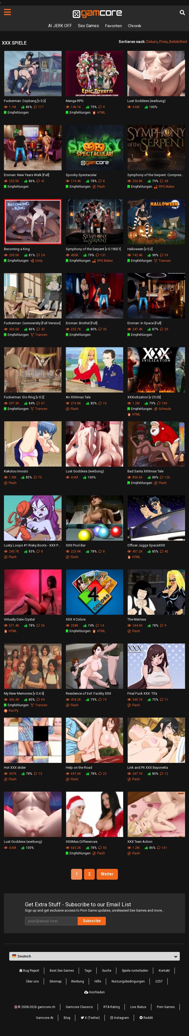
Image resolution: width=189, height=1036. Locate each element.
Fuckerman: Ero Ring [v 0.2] (24, 397)
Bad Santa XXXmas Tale (145, 471)
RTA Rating (111, 1007)
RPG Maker (164, 186)
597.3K (11, 403)
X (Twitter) (90, 1018)
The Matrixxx (136, 619)
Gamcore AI (44, 1018)
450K (72, 255)
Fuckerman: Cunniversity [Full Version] (32, 323)
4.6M (133, 107)
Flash (98, 186)
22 (102, 774)
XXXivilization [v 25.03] (144, 397)
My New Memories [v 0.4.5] (24, 693)
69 (41, 699)
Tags (88, 971)
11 (164, 699)
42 (41, 329)
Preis (163, 42)
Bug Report (29, 971)
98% (153, 255)
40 (164, 551)
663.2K (73, 848)
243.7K (11, 551)
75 (38, 477)
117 (39, 107)
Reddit (146, 1018)
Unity (37, 261)
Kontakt (164, 971)
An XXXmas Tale (78, 397)
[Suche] (182, 12)
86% (26, 107)
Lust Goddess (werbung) (146, 101)
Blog (67, 1018)
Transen (162, 261)
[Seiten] (7, 12)
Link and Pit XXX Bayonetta (147, 767)
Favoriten (113, 25)
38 (164, 181)
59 (164, 255)
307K (10, 774)
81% (29, 255)
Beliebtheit (178, 42)
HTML (98, 112)
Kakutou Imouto (16, 471)
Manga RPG (74, 101)
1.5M (10, 477)
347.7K (134, 774)
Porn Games (166, 1007)
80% (91, 329)
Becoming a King (17, 249)
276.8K (73, 403)
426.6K (11, 329)
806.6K (134, 477)
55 (102, 848)
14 (100, 625)
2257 (159, 982)
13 (38, 774)
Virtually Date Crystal (19, 619)
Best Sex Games (62, 971)
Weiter (108, 874)
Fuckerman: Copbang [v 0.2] (25, 101)
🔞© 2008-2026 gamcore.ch (34, 1007)
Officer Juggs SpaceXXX (146, 545)
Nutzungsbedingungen (128, 982)
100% (151, 107)
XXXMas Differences (81, 841)
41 (41, 181)
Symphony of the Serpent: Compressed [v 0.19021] (156, 175)
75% (153, 699)
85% (91, 403)
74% (88, 625)
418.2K (73, 699)
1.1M (10, 107)
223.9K (73, 551)
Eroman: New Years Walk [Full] (26, 175)
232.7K (73, 329)
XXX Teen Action (139, 841)
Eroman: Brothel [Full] (81, 323)
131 (101, 255)
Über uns (32, 982)
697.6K (73, 774)
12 (164, 774)
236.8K (134, 181)
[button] (94, 956)
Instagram (119, 1018)
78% (91, 181)
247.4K (134, 329)
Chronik (134, 25)
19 (102, 699)
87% (153, 329)
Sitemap (55, 982)
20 (164, 329)
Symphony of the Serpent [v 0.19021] (93, 249)
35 (102, 329)
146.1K (73, 107)
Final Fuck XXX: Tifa (142, 693)
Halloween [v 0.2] (140, 249)
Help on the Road (79, 767)
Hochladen (94, 992)
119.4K (73, 181)
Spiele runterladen (135, 971)
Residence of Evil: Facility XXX (88, 693)
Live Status (138, 1007)
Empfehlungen (16, 112)
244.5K (134, 625)
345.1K (134, 699)
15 (102, 403)
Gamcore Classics (79, 1007)
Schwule (162, 409)
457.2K (134, 551)
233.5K (11, 181)
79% (91, 107)
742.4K (134, 255)
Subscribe (92, 921)
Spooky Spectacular (81, 175)
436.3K (11, 699)
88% (153, 477)
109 (162, 403)
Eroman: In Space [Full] (144, 323)
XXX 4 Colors (76, 619)
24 (41, 255)
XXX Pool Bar (76, 545)
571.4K (11, 625)
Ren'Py (11, 711)
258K (72, 625)
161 (162, 848)
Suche (106, 971)
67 (41, 403)
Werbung (77, 982)
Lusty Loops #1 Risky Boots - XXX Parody (33, 545)
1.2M (133, 403)
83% (29, 551)
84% (29, 403)
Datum (152, 42)
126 (165, 477)
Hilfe (98, 982)
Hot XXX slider (15, 767)
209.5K (11, 255)
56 (41, 625)
